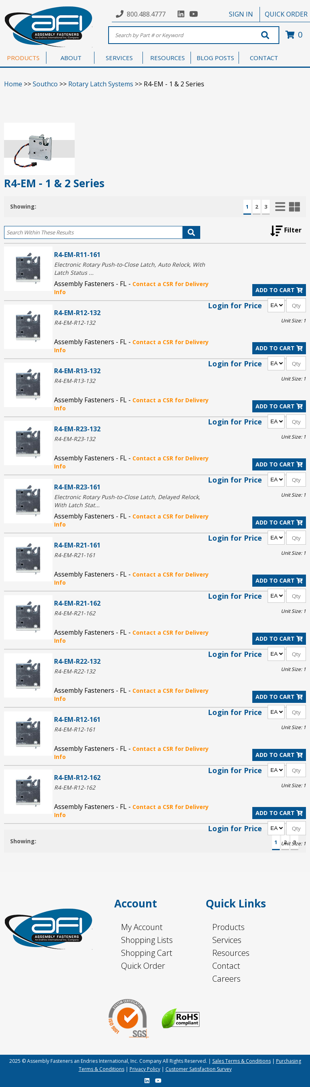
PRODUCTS (23, 58)
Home (13, 83)
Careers (226, 978)
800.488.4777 (146, 14)
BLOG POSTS (215, 58)
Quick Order (143, 965)
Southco (45, 83)
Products (228, 927)
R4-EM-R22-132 (77, 661)
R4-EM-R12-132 (77, 312)
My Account (142, 927)
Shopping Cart (146, 952)
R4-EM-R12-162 (77, 777)
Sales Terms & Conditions (241, 1061)
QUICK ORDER (286, 14)
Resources (230, 952)
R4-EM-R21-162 (77, 603)
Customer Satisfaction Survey (198, 1069)
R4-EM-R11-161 (77, 254)
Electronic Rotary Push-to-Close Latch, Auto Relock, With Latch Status (129, 268)
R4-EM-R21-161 (77, 545)
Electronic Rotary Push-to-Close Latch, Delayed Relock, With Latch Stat (127, 501)
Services (226, 939)
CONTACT (264, 58)
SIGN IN (241, 14)
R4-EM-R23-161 (77, 487)
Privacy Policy (145, 1069)
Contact (226, 965)
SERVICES (119, 58)
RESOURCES (167, 58)
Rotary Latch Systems (100, 83)
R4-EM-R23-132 (77, 428)
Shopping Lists (147, 939)
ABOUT (71, 58)
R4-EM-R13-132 (77, 370)
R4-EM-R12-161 (77, 719)
